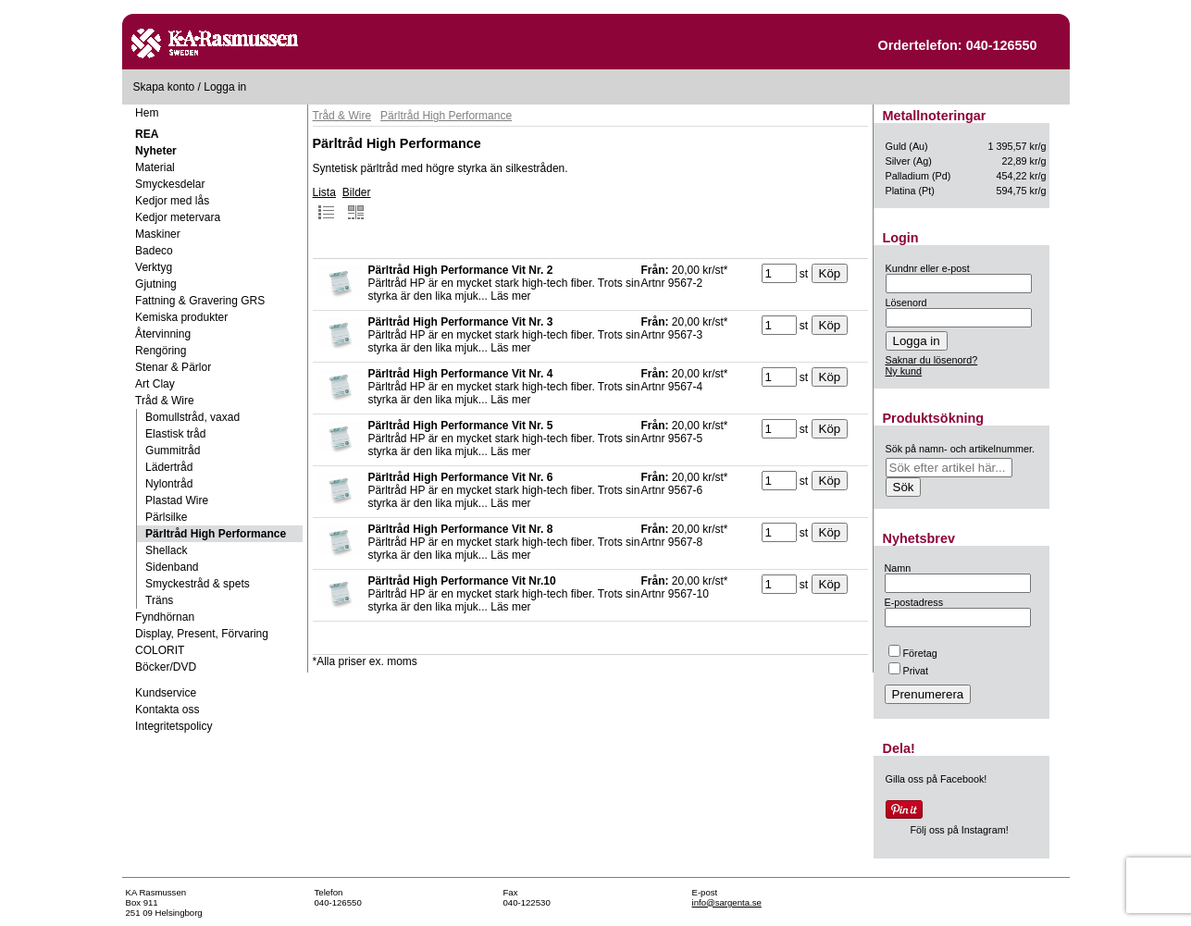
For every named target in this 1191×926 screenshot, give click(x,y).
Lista (324, 203)
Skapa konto (164, 86)
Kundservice (165, 692)
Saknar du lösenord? (932, 359)
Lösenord (906, 302)
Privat (908, 670)
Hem (146, 112)
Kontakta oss (167, 709)
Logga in (225, 86)
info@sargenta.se (727, 902)
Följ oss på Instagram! (960, 829)
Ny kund (904, 371)
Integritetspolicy (173, 726)
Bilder (356, 203)
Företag (912, 653)
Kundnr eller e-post (928, 268)
